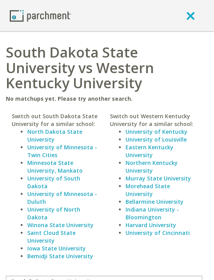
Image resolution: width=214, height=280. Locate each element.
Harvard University (151, 225)
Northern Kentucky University (152, 166)
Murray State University (158, 178)
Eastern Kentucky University (149, 151)
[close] (190, 15)
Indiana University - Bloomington (152, 213)
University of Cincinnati (158, 232)
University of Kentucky (156, 131)
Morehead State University (148, 190)
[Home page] (40, 15)
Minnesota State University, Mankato (55, 166)
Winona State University (60, 225)
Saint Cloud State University (51, 236)
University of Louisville (156, 139)
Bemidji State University (60, 256)
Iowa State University (56, 248)
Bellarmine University (155, 201)
